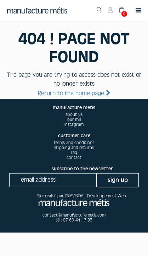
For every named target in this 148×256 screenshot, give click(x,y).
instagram (74, 124)
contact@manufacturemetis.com (74, 215)
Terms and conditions (74, 142)
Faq (74, 152)
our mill (74, 119)
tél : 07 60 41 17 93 (74, 220)
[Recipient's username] (53, 180)
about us (74, 114)
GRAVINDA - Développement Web (95, 195)
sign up (118, 180)
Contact (74, 157)
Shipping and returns (74, 147)
